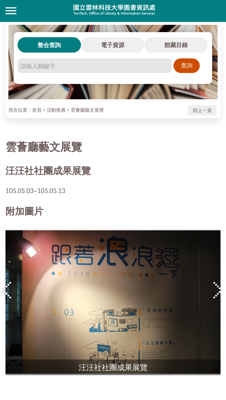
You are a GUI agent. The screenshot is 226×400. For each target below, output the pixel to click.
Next (218, 290)
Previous (7, 290)
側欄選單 (10, 10)
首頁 (37, 110)
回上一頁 (202, 110)
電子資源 (112, 44)
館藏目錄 (176, 44)
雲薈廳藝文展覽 (87, 110)
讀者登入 (215, 11)
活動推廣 (56, 110)
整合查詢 (49, 44)
